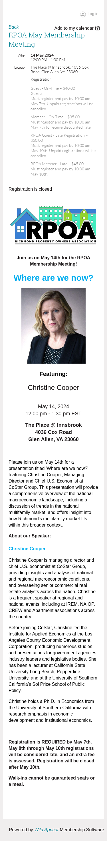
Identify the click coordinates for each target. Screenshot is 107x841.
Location (20, 67)
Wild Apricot (46, 829)
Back (14, 27)
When (22, 55)
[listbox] (77, 28)
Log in (93, 13)
